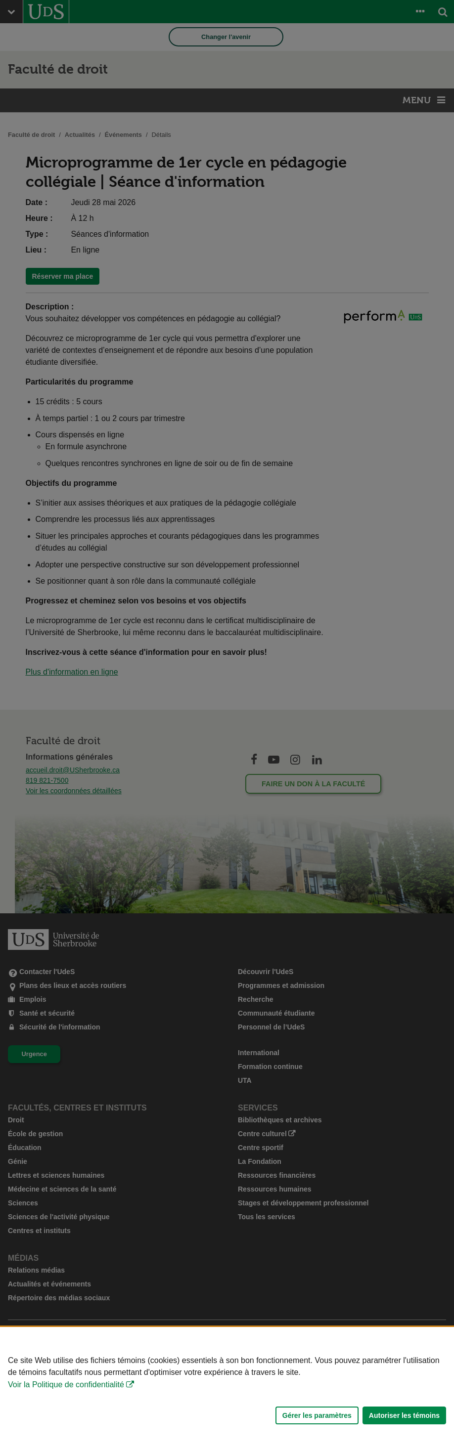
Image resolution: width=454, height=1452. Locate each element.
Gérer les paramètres (317, 1415)
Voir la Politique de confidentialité (66, 1384)
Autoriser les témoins (404, 1415)
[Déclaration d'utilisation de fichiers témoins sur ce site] (227, 1389)
